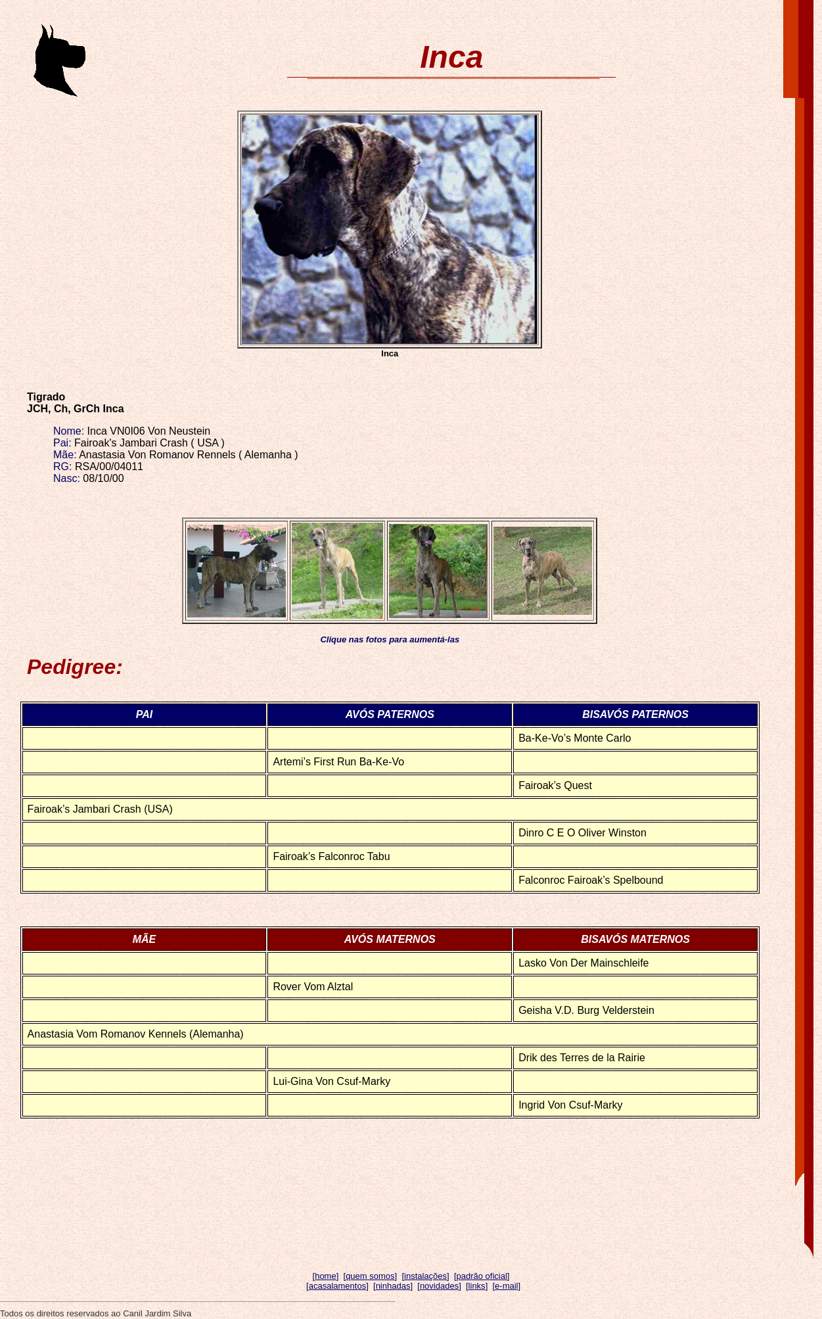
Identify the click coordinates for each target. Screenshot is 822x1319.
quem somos (370, 1276)
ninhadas (393, 1286)
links (477, 1286)
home (325, 1276)
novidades (439, 1286)
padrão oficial (482, 1276)
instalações (425, 1276)
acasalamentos (337, 1286)
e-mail (506, 1286)
